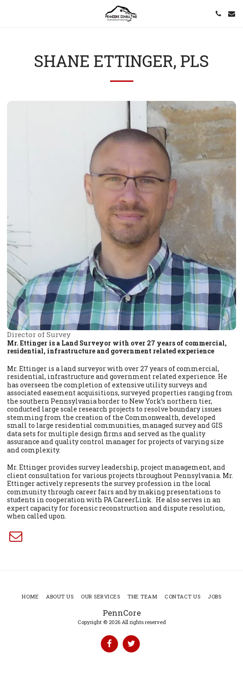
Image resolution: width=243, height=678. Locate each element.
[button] (10, 13)
